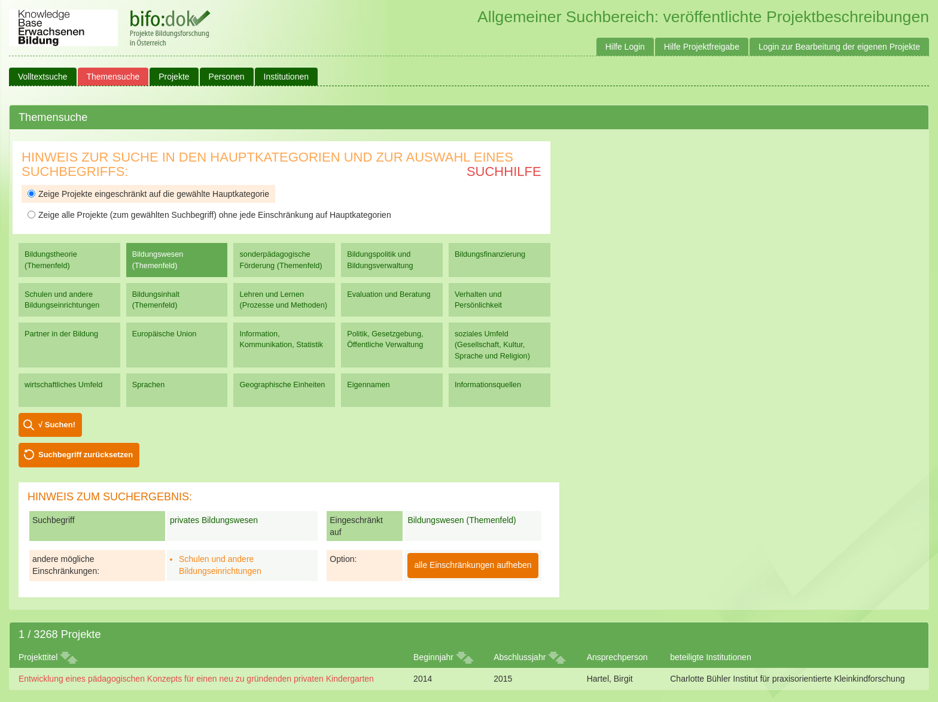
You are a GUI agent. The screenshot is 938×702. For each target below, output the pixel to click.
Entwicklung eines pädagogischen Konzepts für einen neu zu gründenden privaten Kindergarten (196, 678)
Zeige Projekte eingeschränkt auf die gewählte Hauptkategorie (148, 194)
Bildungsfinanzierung (490, 254)
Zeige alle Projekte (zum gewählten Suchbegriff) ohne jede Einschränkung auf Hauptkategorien (209, 215)
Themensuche (113, 76)
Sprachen (148, 384)
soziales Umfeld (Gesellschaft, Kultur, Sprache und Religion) (492, 344)
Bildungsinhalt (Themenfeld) (155, 299)
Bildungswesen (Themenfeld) (158, 259)
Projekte (174, 76)
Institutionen (286, 76)
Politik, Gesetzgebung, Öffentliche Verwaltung (385, 339)
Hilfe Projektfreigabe (701, 46)
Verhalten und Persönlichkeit (478, 299)
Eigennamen (368, 384)
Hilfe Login (625, 46)
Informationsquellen (488, 384)
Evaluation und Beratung (388, 294)
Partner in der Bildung (61, 333)
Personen (227, 76)
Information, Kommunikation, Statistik (280, 339)
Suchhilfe (504, 171)
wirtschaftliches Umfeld (63, 384)
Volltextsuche (43, 76)
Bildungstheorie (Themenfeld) (51, 259)
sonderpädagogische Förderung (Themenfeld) (280, 259)
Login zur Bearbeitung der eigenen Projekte (839, 46)
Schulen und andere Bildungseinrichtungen (62, 299)
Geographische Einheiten (282, 384)
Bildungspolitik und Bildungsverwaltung (380, 259)
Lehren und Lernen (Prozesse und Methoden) (283, 299)
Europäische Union (164, 333)
